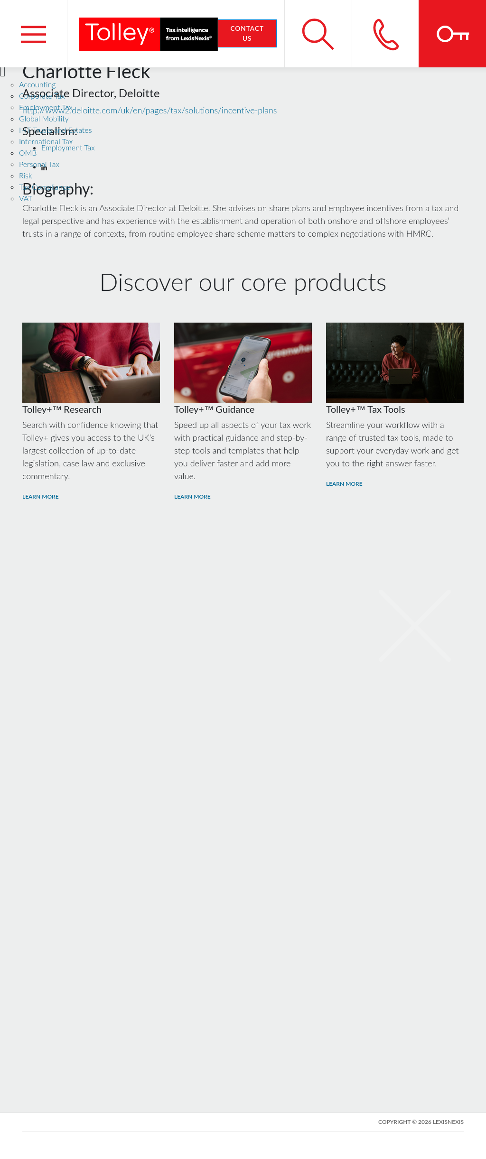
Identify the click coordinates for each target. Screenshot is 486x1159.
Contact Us (247, 33)
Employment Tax (46, 106)
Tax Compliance (44, 186)
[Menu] (33, 33)
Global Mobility (44, 118)
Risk (25, 175)
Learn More (40, 496)
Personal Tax (39, 163)
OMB (28, 152)
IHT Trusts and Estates (55, 129)
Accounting (37, 84)
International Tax (46, 141)
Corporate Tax (42, 95)
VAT (25, 198)
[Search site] (318, 33)
